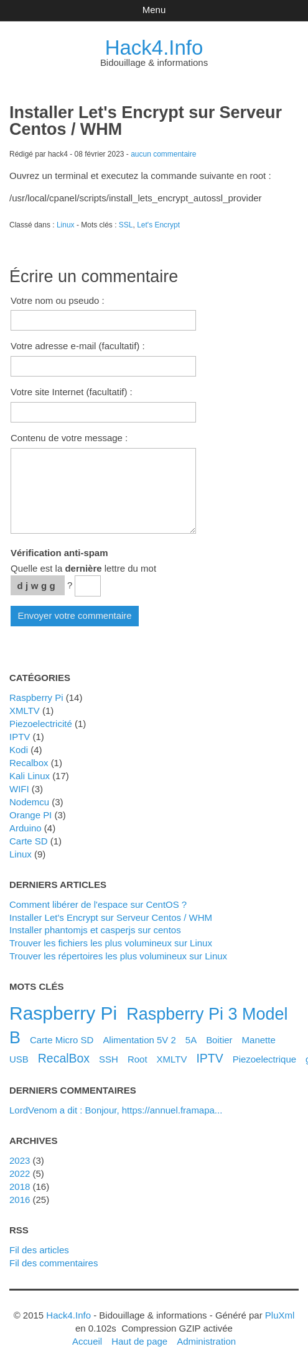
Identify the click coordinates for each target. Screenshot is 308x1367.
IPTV (19, 736)
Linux (66, 225)
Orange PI (30, 815)
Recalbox (28, 762)
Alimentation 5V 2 (139, 1040)
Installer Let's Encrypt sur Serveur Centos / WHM (110, 917)
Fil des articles (39, 1250)
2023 (19, 1160)
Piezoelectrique (264, 1059)
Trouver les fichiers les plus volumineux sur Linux (110, 943)
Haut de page (139, 1341)
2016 (19, 1199)
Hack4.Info (154, 47)
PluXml (279, 1315)
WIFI (19, 789)
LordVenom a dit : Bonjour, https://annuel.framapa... (115, 1110)
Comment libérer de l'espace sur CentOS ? (98, 904)
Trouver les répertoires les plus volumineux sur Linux (118, 956)
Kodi (18, 749)
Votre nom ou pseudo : (58, 300)
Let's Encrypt (158, 225)
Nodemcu (29, 802)
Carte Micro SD (61, 1040)
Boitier (219, 1040)
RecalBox (64, 1058)
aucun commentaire (163, 154)
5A (191, 1040)
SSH (108, 1059)
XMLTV (24, 710)
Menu (154, 9)
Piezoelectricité (40, 723)
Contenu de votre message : (69, 437)
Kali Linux (29, 775)
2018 (19, 1186)
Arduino (25, 828)
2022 (19, 1173)
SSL (126, 225)
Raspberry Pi (36, 697)
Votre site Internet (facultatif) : (72, 391)
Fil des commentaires (53, 1263)
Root (137, 1059)
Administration (206, 1341)
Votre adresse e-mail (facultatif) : (78, 346)
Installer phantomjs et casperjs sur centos (95, 930)
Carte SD (28, 841)
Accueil (87, 1341)
